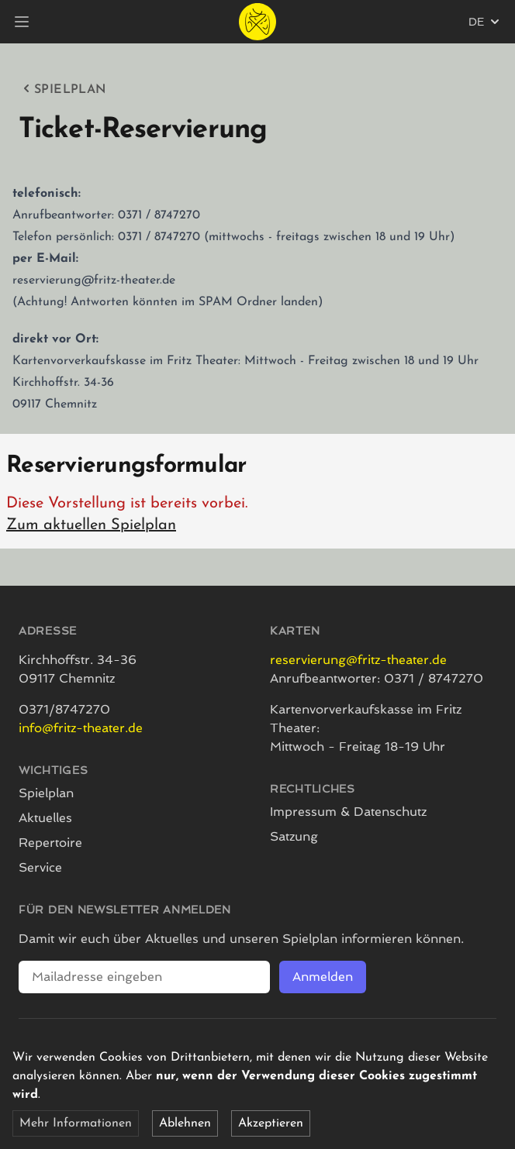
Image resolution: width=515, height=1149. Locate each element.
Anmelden (322, 976)
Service (40, 867)
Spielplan (63, 88)
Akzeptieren (270, 1123)
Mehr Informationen (75, 1123)
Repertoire (50, 842)
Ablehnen (185, 1123)
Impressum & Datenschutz (348, 811)
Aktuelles (45, 817)
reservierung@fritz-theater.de (358, 659)
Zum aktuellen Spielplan (91, 525)
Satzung (294, 836)
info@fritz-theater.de (81, 728)
